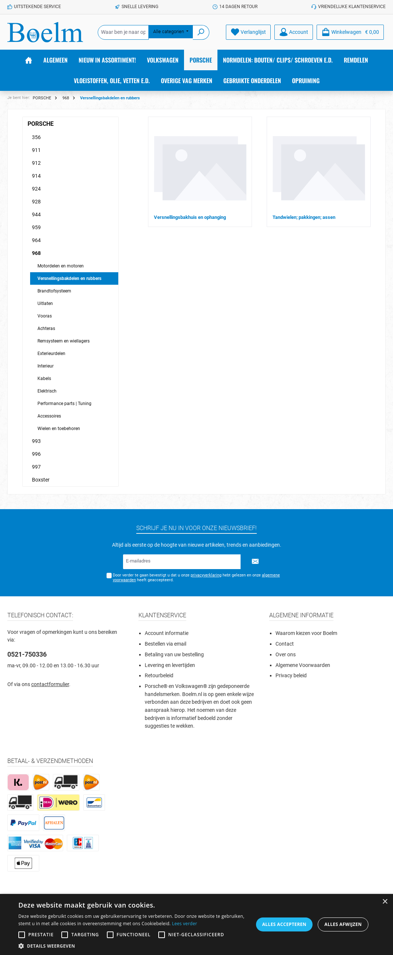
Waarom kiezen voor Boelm (306, 633)
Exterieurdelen (51, 353)
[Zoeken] (201, 32)
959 (36, 227)
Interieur (45, 366)
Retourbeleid (159, 675)
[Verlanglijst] (248, 32)
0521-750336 (27, 654)
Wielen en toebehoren (58, 428)
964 (36, 240)
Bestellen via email (165, 644)
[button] (133, 945)
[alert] (196, 924)
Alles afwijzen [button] (343, 924)
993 (36, 441)
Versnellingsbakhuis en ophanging (190, 217)
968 (36, 253)
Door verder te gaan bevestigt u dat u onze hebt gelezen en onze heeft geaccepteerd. (196, 577)
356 (36, 137)
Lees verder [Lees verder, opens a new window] (184, 923)
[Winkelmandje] (350, 32)
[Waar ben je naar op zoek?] (123, 32)
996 (36, 454)
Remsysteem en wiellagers (63, 341)
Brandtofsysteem (54, 291)
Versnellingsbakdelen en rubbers (69, 278)
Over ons (285, 655)
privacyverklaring (206, 575)
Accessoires (49, 416)
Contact (284, 644)
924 (36, 189)
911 (36, 150)
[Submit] (255, 561)
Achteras (46, 328)
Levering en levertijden (170, 665)
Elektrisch (47, 391)
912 (36, 163)
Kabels (44, 378)
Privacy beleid (291, 675)
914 (36, 176)
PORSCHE (41, 123)
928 (36, 202)
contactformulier (50, 684)
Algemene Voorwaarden (302, 665)
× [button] (384, 902)
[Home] (28, 60)
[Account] (293, 32)
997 (36, 467)
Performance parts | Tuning (64, 403)
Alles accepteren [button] (284, 924)
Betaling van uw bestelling (174, 655)
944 (36, 214)
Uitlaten (45, 303)
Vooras (44, 316)
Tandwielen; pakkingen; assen (304, 217)
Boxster (41, 480)
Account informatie (166, 633)
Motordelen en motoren (60, 266)
